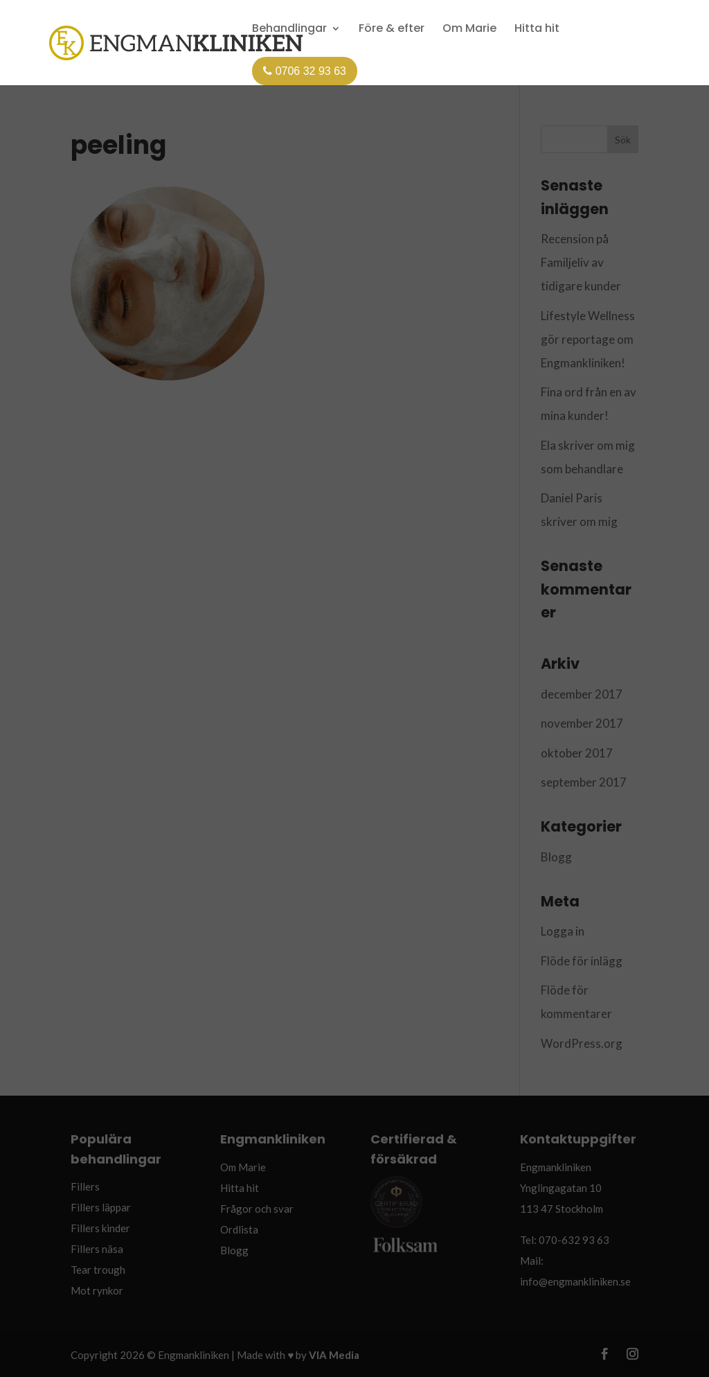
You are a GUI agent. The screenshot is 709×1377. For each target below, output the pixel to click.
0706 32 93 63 (304, 71)
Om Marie (469, 29)
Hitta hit (536, 29)
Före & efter (391, 29)
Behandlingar (289, 29)
